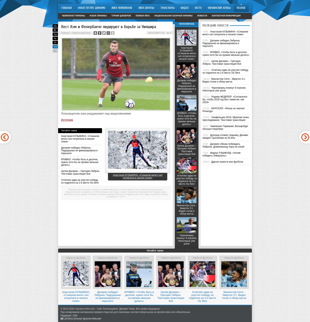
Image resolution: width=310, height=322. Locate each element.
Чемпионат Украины (73, 16)
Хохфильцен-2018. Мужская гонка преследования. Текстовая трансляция (225, 118)
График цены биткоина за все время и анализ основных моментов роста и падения (115, 193)
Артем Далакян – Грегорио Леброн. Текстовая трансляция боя (80, 172)
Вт (55, 30)
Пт (55, 42)
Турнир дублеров (121, 16)
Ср (55, 34)
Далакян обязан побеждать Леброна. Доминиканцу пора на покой (223, 145)
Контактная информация (226, 16)
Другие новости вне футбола (227, 161)
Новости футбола (81, 33)
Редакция (65, 315)
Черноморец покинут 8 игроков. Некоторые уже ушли (187, 239)
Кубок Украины (98, 16)
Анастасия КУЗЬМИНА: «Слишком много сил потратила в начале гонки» (80, 139)
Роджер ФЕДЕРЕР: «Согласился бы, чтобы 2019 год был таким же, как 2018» (224, 99)
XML (75, 315)
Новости (202, 16)
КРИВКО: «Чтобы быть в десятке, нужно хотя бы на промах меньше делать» (79, 162)
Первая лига (143, 16)
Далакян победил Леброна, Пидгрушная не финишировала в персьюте (79, 150)
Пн (55, 26)
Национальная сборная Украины (173, 16)
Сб (55, 46)
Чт (55, 38)
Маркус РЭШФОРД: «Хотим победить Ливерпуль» (221, 154)
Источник (67, 119)
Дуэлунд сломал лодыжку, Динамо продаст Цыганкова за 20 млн (225, 136)
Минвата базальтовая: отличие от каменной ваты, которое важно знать (104, 189)
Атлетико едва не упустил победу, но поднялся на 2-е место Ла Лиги (80, 181)
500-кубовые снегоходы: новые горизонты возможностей (124, 192)
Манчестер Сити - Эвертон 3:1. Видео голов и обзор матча (186, 209)
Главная (65, 33)
